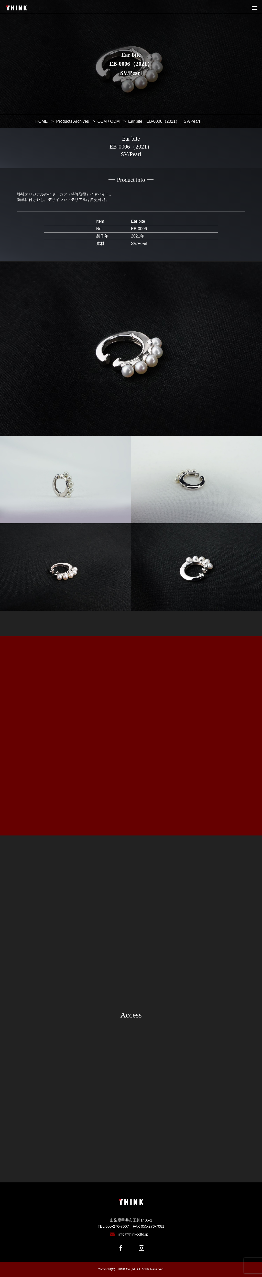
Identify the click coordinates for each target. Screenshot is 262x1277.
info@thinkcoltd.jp (133, 1234)
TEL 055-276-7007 (113, 1226)
